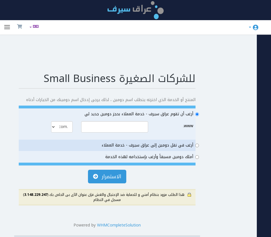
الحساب (250, 27)
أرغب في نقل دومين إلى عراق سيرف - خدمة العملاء (143, 123)
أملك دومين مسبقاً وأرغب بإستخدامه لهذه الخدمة (145, 134)
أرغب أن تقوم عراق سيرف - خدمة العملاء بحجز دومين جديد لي (135, 91)
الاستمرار (107, 154)
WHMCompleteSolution (119, 202)
